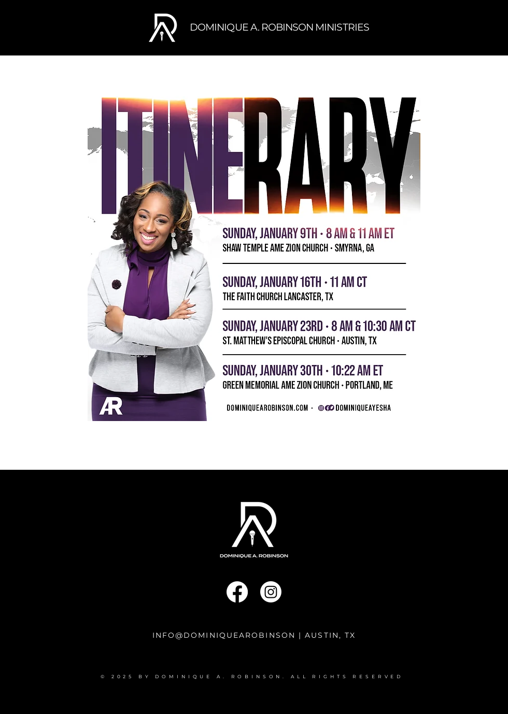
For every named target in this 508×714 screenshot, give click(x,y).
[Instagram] (270, 592)
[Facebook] (237, 592)
